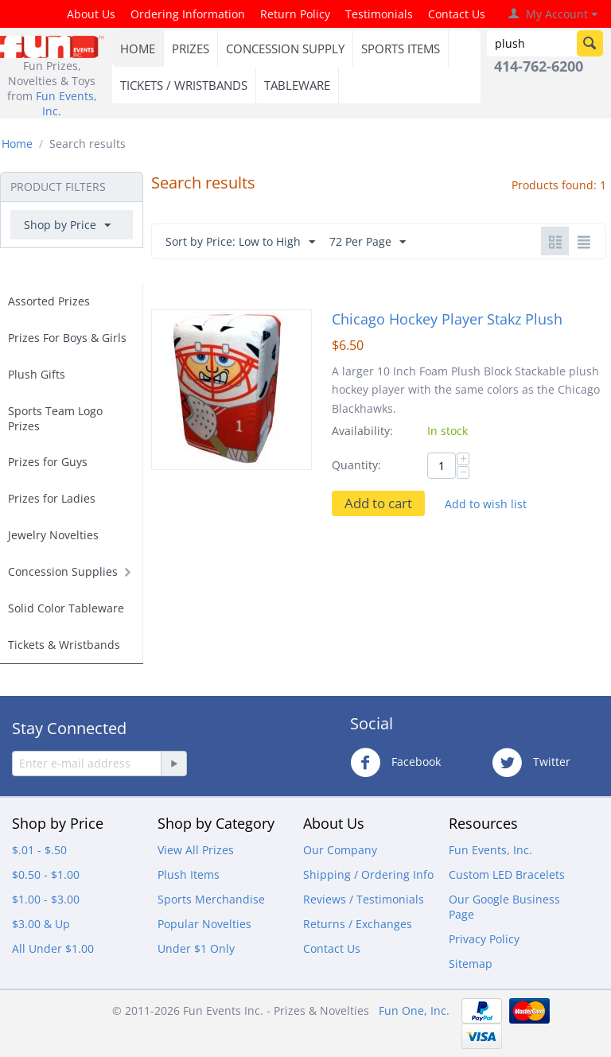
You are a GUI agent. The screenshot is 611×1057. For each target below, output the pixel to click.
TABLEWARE (297, 85)
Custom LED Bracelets (507, 874)
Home (17, 143)
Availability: (362, 430)
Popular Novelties (204, 923)
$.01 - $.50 (39, 849)
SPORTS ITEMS (400, 48)
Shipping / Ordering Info (368, 874)
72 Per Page (367, 242)
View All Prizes (196, 849)
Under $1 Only (196, 948)
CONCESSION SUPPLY (285, 48)
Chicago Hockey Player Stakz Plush (447, 318)
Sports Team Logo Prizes (55, 418)
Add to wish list (486, 503)
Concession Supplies (63, 571)
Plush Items (189, 874)
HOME (137, 48)
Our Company (340, 849)
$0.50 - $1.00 (46, 874)
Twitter (531, 763)
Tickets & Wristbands (64, 644)
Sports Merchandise (211, 899)
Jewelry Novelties (53, 534)
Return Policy (295, 13)
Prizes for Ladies (51, 498)
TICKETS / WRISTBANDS (183, 85)
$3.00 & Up (41, 923)
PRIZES (190, 48)
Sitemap (470, 963)
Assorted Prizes (49, 301)
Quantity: (356, 464)
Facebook (395, 763)
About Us (91, 13)
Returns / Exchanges (357, 923)
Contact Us (456, 13)
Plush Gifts (36, 374)
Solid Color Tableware (66, 608)
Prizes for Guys (48, 461)
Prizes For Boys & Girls (67, 337)
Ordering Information (187, 13)
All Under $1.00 (53, 948)
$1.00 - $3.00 (46, 899)
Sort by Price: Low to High (240, 242)
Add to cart (378, 503)
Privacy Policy (484, 938)
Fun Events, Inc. (490, 849)
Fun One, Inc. (414, 1010)
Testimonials (379, 13)
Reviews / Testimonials (363, 899)
